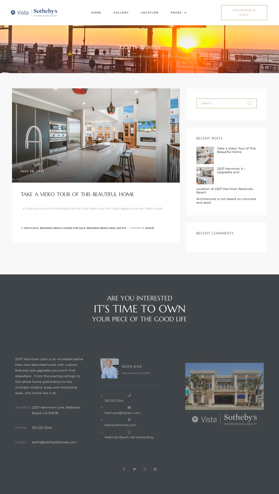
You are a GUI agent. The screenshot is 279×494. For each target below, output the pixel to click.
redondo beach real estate (106, 228)
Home (96, 12)
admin (149, 228)
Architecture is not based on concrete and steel (226, 201)
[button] (244, 12)
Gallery (121, 12)
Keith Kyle (31, 228)
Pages (179, 12)
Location (150, 12)
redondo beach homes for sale (62, 228)
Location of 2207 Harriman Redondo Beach (224, 191)
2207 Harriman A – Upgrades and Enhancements (231, 170)
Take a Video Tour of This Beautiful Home (77, 194)
